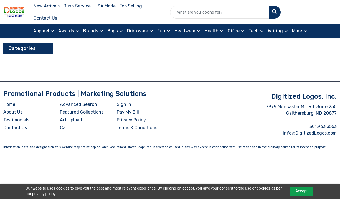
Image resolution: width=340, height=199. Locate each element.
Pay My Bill (128, 112)
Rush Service (77, 6)
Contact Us (45, 18)
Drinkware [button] (137, 30)
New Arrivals (47, 6)
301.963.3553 (323, 126)
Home (9, 104)
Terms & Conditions (137, 127)
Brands (90, 30)
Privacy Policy (131, 119)
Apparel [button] (41, 30)
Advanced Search (78, 104)
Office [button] (234, 30)
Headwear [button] (185, 30)
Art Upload (71, 119)
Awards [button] (66, 30)
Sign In (124, 104)
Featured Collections (81, 112)
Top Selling (131, 6)
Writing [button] (275, 30)
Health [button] (212, 30)
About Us (12, 112)
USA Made (105, 6)
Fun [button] (161, 30)
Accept (301, 191)
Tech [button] (254, 30)
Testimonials (16, 119)
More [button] (297, 30)
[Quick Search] (219, 12)
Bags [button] (112, 30)
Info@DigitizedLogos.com (310, 133)
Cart (64, 127)
